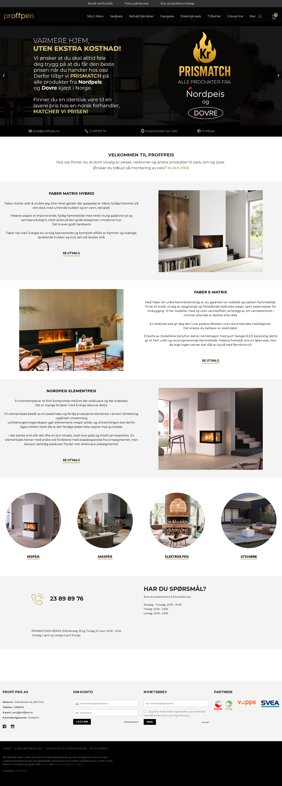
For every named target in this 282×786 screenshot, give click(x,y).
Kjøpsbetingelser (29, 748)
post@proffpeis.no (22, 712)
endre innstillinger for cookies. (68, 764)
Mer (253, 16)
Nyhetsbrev (99, 748)
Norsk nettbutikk (100, 3)
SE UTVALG (71, 253)
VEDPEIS (33, 556)
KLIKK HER (178, 167)
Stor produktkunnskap (177, 3)
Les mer (205, 722)
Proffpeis (208, 131)
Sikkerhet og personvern (66, 748)
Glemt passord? (131, 721)
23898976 (19, 707)
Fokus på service (137, 3)
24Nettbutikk (21, 770)
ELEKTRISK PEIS (177, 556)
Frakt (7, 748)
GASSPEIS (105, 556)
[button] (26, 669)
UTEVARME (249, 556)
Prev (4, 75)
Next (278, 75)
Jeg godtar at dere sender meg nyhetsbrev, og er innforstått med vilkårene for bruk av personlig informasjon (174, 713)
